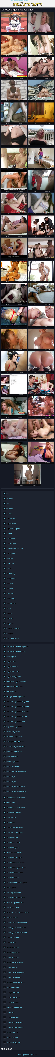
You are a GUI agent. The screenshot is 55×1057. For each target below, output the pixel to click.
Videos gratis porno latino (16, 928)
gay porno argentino (14, 727)
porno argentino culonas (15, 786)
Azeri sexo (10, 564)
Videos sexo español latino (16, 923)
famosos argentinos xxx (15, 722)
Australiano (10, 554)
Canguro (9, 634)
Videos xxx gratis (12, 848)
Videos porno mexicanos (15, 808)
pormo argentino (12, 767)
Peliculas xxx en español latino (17, 913)
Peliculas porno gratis (14, 833)
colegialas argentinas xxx (16, 682)
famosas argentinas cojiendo (17, 707)
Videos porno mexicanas (15, 798)
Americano (10, 539)
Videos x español (12, 967)
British (8, 609)
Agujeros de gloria (13, 529)
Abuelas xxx (11, 943)
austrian (9, 559)
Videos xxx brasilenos (14, 873)
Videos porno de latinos (15, 863)
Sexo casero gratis (13, 1042)
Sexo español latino (13, 893)
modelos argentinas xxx (15, 747)
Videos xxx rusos (12, 878)
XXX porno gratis (13, 992)
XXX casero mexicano (14, 828)
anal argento (11, 657)
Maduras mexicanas (14, 1007)
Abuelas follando (12, 938)
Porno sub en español (14, 962)
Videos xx (10, 1012)
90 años (9, 509)
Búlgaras (9, 624)
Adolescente (11, 519)
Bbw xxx (9, 589)
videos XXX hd (11, 803)
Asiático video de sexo (14, 549)
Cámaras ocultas (13, 629)
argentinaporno (12, 667)
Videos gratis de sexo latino (16, 933)
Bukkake (9, 619)
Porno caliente (11, 1032)
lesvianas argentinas (14, 737)
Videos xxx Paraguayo (14, 1027)
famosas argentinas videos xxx (17, 717)
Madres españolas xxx (14, 903)
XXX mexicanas (12, 1002)
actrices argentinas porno (16, 652)
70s (7, 504)
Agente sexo (11, 524)
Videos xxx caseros (13, 813)
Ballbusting (10, 574)
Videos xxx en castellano (15, 898)
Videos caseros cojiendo (15, 972)
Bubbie (9, 614)
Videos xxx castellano (14, 1022)
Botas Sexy (10, 599)
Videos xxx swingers (14, 858)
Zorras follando (12, 918)
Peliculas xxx (11, 818)
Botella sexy (11, 604)
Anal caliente (11, 544)
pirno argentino (12, 757)
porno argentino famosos (16, 791)
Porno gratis (11, 888)
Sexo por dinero (12, 1037)
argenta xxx (10, 662)
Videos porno (11, 823)
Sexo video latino (12, 987)
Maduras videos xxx (14, 853)
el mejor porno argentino (15, 697)
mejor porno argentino (14, 742)
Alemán (9, 534)
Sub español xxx (12, 908)
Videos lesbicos (12, 838)
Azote (8, 569)
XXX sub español (12, 997)
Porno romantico (12, 948)
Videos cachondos (13, 977)
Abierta (9, 514)
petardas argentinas (14, 752)
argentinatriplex (12, 672)
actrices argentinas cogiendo (17, 647)
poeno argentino (12, 762)
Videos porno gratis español (17, 868)
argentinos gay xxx (13, 677)
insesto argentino (13, 732)
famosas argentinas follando (17, 712)
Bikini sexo (10, 594)
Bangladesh (11, 579)
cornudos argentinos (14, 687)
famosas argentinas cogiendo (17, 702)
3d (7, 494)
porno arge (10, 776)
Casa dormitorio (12, 639)
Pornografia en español (15, 982)
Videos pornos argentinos (19, 1)
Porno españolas (12, 953)
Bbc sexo (9, 584)
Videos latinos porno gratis (16, 883)
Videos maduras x (13, 843)
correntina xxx (11, 692)
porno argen (11, 781)
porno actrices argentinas (16, 771)
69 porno (9, 499)
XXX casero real (12, 1017)
